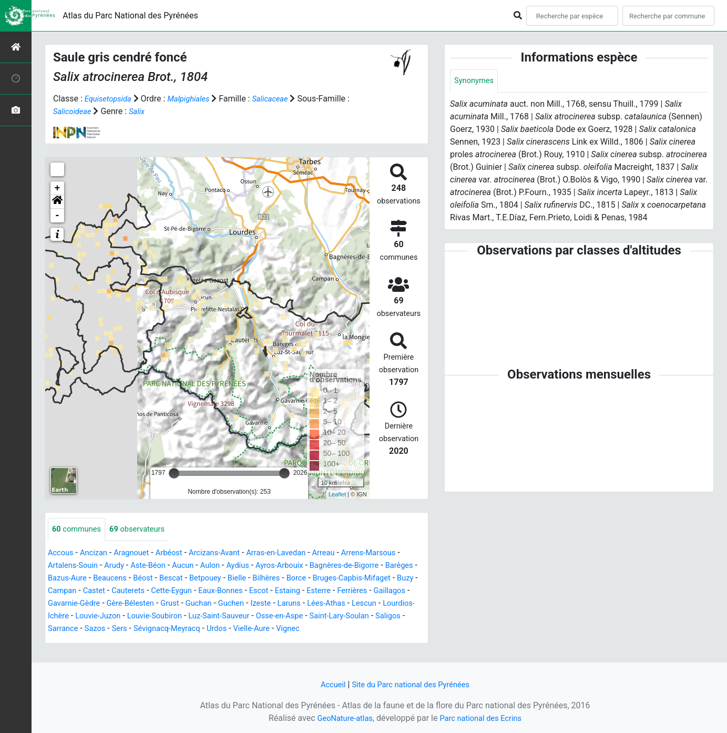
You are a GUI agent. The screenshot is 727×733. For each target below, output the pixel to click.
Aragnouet (138, 553)
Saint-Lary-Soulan (138, 629)
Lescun (141, 617)
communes (79, 530)
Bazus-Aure (106, 579)
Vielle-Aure (68, 642)
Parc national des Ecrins (483, 718)
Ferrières (97, 604)
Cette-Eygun (269, 591)
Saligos (191, 629)
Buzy (120, 591)
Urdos (395, 629)
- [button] (57, 215)
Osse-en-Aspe (73, 629)
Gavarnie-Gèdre (190, 604)
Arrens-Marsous (395, 553)
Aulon (228, 566)
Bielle (289, 579)
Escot (364, 591)
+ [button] (57, 188)
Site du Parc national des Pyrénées (412, 684)
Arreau (346, 553)
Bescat (218, 579)
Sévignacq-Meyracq (340, 629)
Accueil (327, 684)
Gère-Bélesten (251, 604)
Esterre (61, 604)
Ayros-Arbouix (303, 566)
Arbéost (178, 553)
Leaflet (337, 494)
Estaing (395, 591)
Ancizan (97, 553)
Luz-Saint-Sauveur (382, 617)
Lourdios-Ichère (191, 617)
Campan (152, 591)
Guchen (360, 604)
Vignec (107, 642)
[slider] (174, 473)
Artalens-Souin (79, 566)
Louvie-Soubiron (312, 617)
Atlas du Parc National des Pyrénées (130, 16)
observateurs (144, 530)
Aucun (198, 566)
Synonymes (475, 81)
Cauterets (222, 591)
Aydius (257, 566)
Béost (188, 579)
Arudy (124, 566)
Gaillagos (137, 604)
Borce (353, 579)
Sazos (263, 629)
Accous (62, 553)
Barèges (63, 579)
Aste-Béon (161, 566)
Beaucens (152, 579)
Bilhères (321, 579)
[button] (57, 202)
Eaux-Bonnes (323, 591)
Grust (294, 604)
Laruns (61, 617)
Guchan (325, 604)
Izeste (392, 604)
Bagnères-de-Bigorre (373, 566)
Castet (186, 591)
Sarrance (228, 629)
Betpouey (255, 579)
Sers (289, 629)
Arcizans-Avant (228, 553)
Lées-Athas (101, 617)
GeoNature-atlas (341, 718)
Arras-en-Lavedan (294, 553)
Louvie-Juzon (251, 617)
